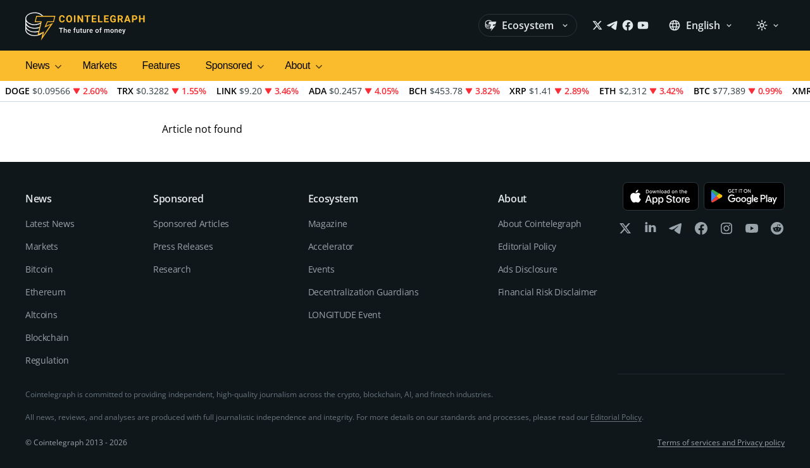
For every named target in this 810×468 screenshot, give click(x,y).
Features (161, 65)
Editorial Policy (527, 246)
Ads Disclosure (528, 269)
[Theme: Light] (768, 25)
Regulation (47, 360)
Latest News (49, 224)
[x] (625, 231)
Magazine (327, 224)
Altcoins (41, 315)
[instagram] (726, 231)
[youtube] (751, 231)
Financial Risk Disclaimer (547, 292)
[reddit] (777, 231)
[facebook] (701, 231)
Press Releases (183, 246)
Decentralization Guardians (363, 292)
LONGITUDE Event (344, 315)
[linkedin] (650, 231)
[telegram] (675, 231)
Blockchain (47, 337)
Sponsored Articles (191, 224)
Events (321, 269)
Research (171, 269)
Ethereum (45, 292)
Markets (99, 65)
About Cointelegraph (540, 224)
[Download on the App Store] (661, 196)
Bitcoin (39, 269)
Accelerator (331, 246)
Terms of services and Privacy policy (721, 443)
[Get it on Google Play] (744, 196)
